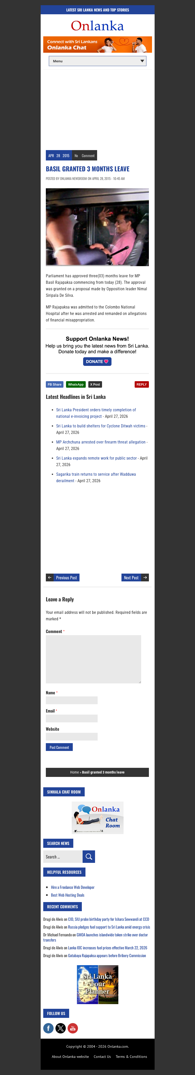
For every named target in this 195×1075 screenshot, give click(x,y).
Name (51, 692)
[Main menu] (98, 61)
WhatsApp (75, 384)
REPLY (142, 384)
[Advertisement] (98, 108)
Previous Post (66, 577)
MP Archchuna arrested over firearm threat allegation (101, 442)
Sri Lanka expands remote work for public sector (96, 458)
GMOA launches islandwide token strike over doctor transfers (95, 937)
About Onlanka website (70, 1056)
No (76, 155)
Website (52, 729)
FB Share (55, 384)
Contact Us (102, 1056)
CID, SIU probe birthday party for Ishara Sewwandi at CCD (108, 919)
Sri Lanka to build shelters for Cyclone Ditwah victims (100, 426)
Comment (88, 155)
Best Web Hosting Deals (67, 895)
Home (74, 772)
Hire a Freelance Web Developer (73, 887)
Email (51, 711)
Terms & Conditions (131, 1056)
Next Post (131, 577)
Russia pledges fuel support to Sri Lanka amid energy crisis (109, 927)
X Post (95, 384)
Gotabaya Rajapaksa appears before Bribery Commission (107, 955)
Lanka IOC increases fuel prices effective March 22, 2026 (107, 947)
